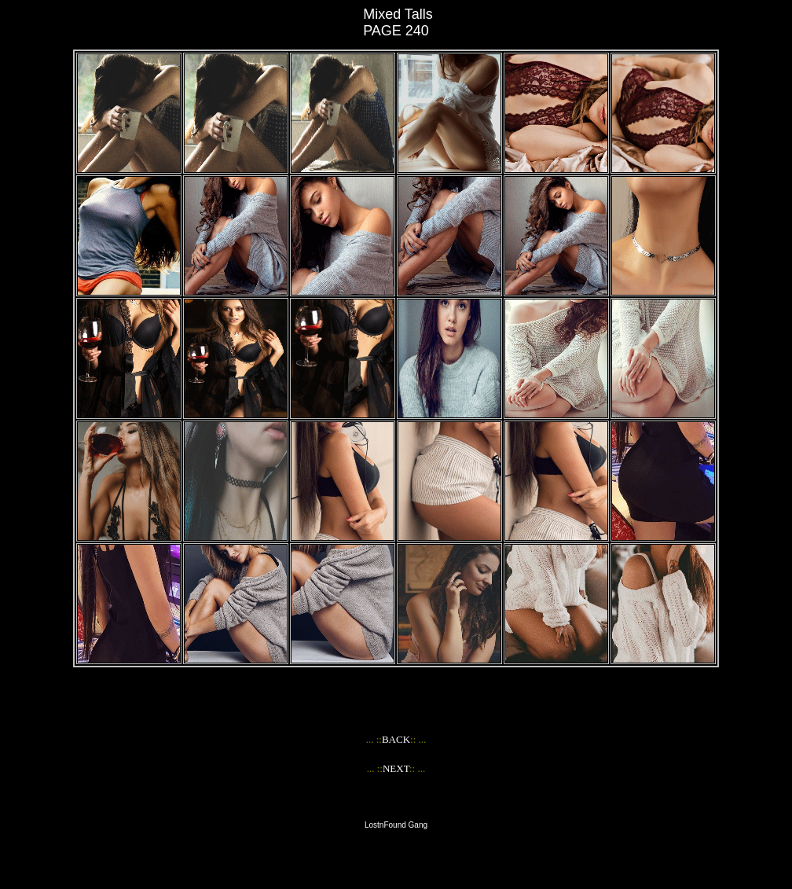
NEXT (396, 768)
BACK (396, 739)
